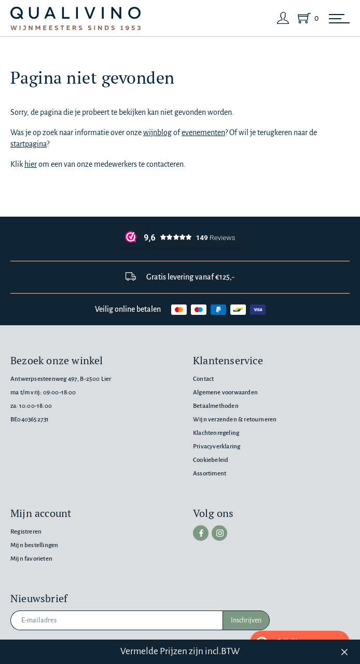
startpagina (28, 144)
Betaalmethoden (216, 406)
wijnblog (157, 132)
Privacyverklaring (216, 446)
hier (30, 164)
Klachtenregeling (216, 433)
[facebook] (201, 533)
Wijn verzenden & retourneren (234, 419)
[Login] (283, 18)
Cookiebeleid (210, 460)
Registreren (25, 531)
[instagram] (219, 533)
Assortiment (209, 473)
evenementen (203, 132)
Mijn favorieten (31, 558)
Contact (203, 379)
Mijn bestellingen (34, 545)
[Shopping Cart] (306, 18)
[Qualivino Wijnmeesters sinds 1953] (75, 18)
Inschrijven (246, 620)
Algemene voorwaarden (225, 392)
